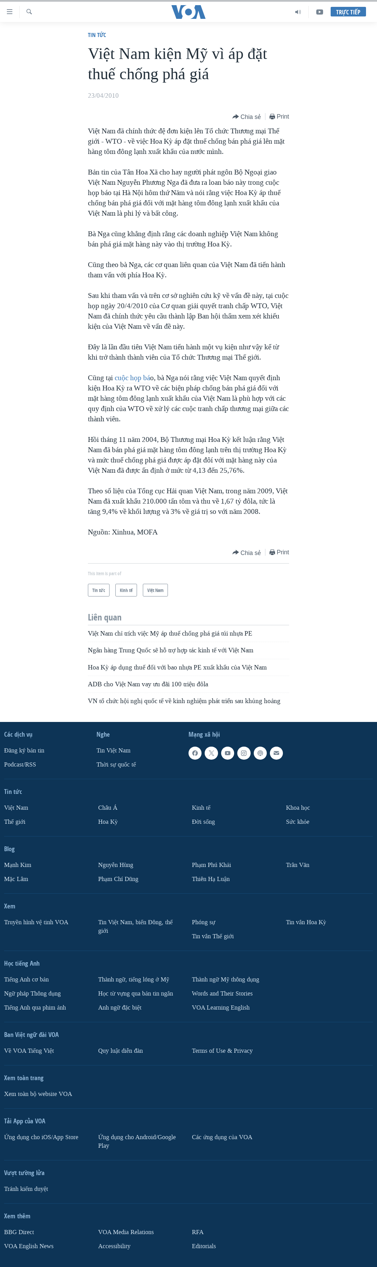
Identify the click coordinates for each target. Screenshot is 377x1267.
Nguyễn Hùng (115, 865)
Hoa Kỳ (108, 822)
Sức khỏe (297, 822)
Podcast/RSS (20, 765)
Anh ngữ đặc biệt (119, 1007)
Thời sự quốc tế (116, 765)
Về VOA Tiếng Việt (29, 1050)
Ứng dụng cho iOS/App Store (41, 1137)
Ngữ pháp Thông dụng (32, 993)
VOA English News (29, 1246)
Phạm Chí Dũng (118, 879)
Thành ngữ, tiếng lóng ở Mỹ (133, 979)
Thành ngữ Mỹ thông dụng (225, 979)
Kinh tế (201, 808)
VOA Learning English (221, 1007)
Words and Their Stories (222, 993)
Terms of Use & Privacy (222, 1050)
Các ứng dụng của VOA (222, 1137)
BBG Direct (19, 1232)
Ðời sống (203, 822)
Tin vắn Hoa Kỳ (306, 922)
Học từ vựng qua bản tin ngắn (135, 993)
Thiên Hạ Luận (211, 879)
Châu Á (107, 808)
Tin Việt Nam (113, 751)
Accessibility (114, 1246)
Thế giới (14, 822)
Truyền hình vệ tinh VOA (36, 922)
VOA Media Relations (126, 1232)
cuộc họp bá (132, 378)
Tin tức (97, 35)
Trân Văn (297, 865)
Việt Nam (16, 808)
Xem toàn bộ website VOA (38, 1094)
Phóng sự (203, 922)
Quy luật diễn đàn (120, 1050)
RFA (198, 1232)
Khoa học (298, 808)
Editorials (204, 1246)
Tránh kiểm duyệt (26, 1189)
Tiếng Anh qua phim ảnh (35, 1007)
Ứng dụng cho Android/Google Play (137, 1141)
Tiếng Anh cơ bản (26, 979)
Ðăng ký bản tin (24, 751)
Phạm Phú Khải (211, 865)
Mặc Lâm (16, 879)
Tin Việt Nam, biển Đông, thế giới (135, 926)
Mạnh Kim (17, 865)
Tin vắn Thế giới (213, 936)
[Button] (246, 117)
